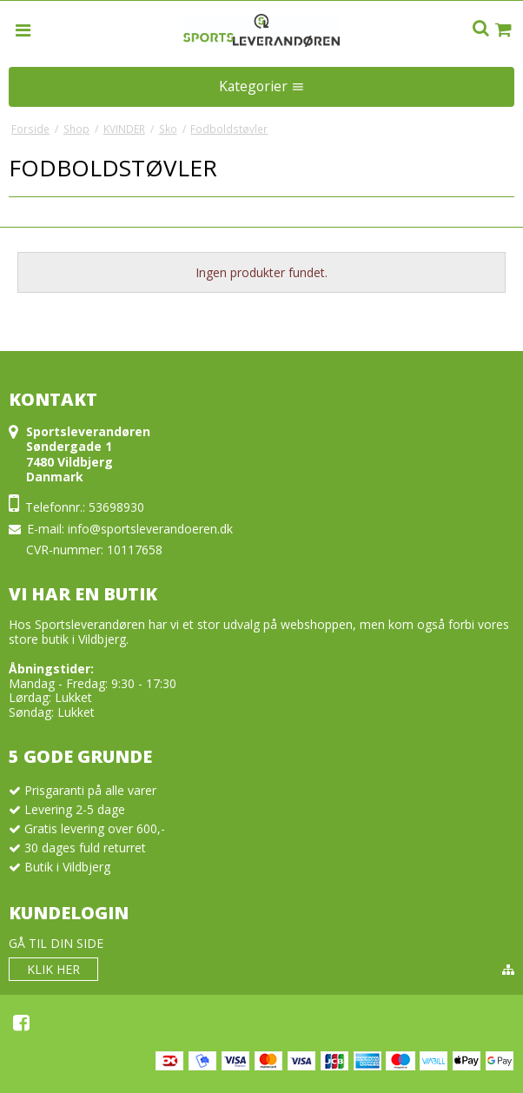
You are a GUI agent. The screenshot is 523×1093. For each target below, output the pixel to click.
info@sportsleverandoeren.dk (150, 528)
